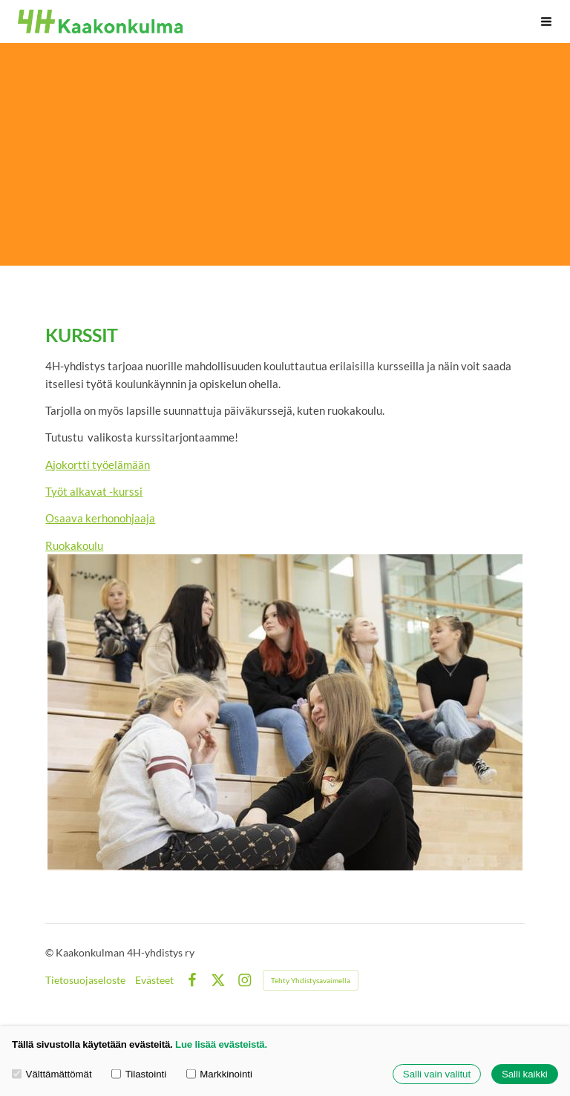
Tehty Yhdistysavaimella (310, 980)
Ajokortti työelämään (97, 464)
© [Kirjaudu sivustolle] (50, 952)
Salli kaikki (525, 1074)
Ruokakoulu (74, 545)
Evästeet (154, 980)
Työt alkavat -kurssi (93, 491)
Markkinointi (219, 1074)
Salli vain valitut (437, 1074)
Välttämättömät (52, 1074)
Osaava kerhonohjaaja (100, 518)
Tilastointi (138, 1074)
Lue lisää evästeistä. (221, 1044)
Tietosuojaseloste (85, 980)
